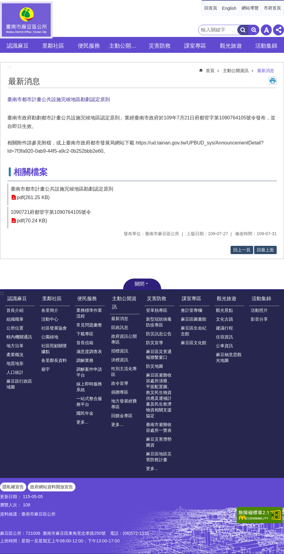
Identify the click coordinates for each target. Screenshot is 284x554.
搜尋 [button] (242, 30)
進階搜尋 (253, 30)
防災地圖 (154, 366)
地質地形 (15, 363)
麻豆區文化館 (193, 342)
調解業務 (84, 360)
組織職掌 (15, 319)
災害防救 (156, 298)
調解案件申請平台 (89, 372)
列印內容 (273, 81)
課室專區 (191, 298)
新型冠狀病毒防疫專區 (159, 322)
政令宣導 (119, 383)
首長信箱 (84, 342)
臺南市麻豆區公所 (26, 20)
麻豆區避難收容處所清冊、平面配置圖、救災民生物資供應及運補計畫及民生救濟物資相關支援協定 (159, 395)
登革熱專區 (156, 310)
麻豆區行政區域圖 (19, 384)
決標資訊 (119, 359)
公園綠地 (49, 336)
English (229, 8)
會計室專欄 (191, 310)
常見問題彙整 (89, 325)
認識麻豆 (17, 298)
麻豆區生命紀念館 (193, 331)
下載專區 (84, 333)
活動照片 (259, 310)
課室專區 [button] (195, 46)
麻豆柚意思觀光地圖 (229, 357)
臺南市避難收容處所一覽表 (159, 427)
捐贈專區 (119, 392)
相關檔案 (30, 172)
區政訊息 (119, 327)
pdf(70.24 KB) (32, 220)
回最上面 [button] (265, 249)
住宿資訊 (224, 336)
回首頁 (210, 7)
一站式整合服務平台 (89, 401)
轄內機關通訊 (19, 336)
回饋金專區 (122, 415)
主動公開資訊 (236, 70)
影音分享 (259, 319)
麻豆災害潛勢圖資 (159, 442)
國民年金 (84, 413)
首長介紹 (15, 310)
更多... (82, 422)
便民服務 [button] (89, 46)
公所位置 (15, 328)
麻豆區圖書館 (193, 319)
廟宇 (45, 369)
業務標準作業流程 (89, 313)
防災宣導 (154, 342)
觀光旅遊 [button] (231, 46)
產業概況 (15, 354)
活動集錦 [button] (266, 46)
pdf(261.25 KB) (33, 197)
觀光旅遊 (226, 298)
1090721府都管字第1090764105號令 (51, 212)
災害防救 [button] (160, 46)
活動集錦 (261, 298)
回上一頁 (241, 249)
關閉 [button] (139, 283)
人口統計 (15, 372)
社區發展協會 (54, 328)
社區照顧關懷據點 (54, 348)
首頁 (210, 70)
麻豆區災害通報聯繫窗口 (159, 354)
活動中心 (49, 319)
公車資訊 (224, 345)
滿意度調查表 (89, 351)
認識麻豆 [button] (18, 46)
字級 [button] (266, 29)
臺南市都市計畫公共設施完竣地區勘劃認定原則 (62, 188)
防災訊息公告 (159, 333)
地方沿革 (15, 345)
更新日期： (10, 496)
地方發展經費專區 (124, 404)
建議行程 (224, 328)
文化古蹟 (224, 319)
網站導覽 (250, 7)
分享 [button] (278, 29)
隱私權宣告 (13, 486)
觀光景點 (224, 310)
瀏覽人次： (10, 504)
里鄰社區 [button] (53, 46)
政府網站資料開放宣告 (51, 486)
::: (204, 2)
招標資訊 (119, 350)
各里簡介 (49, 310)
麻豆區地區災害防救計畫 (159, 456)
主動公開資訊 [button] (125, 46)
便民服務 (87, 298)
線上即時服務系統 (89, 386)
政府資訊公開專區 (124, 339)
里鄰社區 (52, 298)
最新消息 (265, 70)
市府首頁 (272, 7)
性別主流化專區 (124, 371)
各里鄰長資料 (54, 360)
